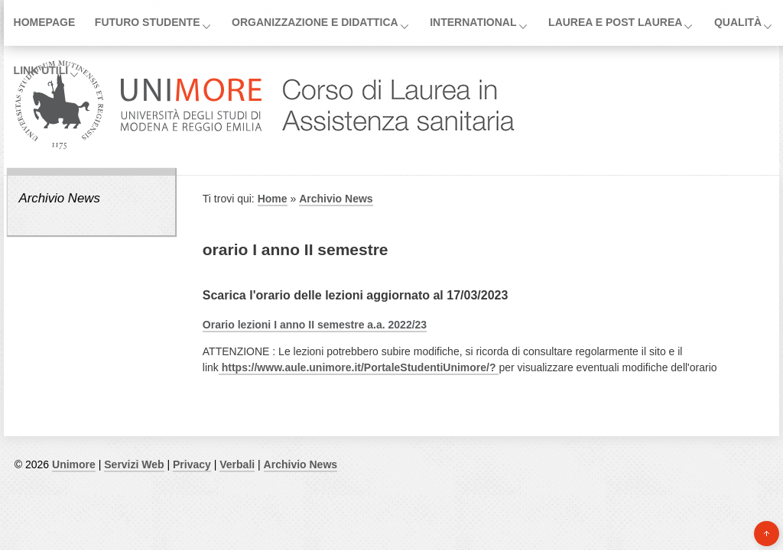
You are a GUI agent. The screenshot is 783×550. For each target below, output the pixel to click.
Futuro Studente (147, 22)
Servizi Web (134, 464)
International (473, 22)
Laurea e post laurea (615, 22)
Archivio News (58, 198)
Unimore (74, 464)
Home (273, 198)
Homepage (45, 22)
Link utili (41, 70)
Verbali (237, 464)
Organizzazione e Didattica (315, 22)
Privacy (192, 464)
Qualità (738, 22)
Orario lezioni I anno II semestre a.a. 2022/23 (315, 325)
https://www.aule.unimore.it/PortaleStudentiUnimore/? (359, 367)
